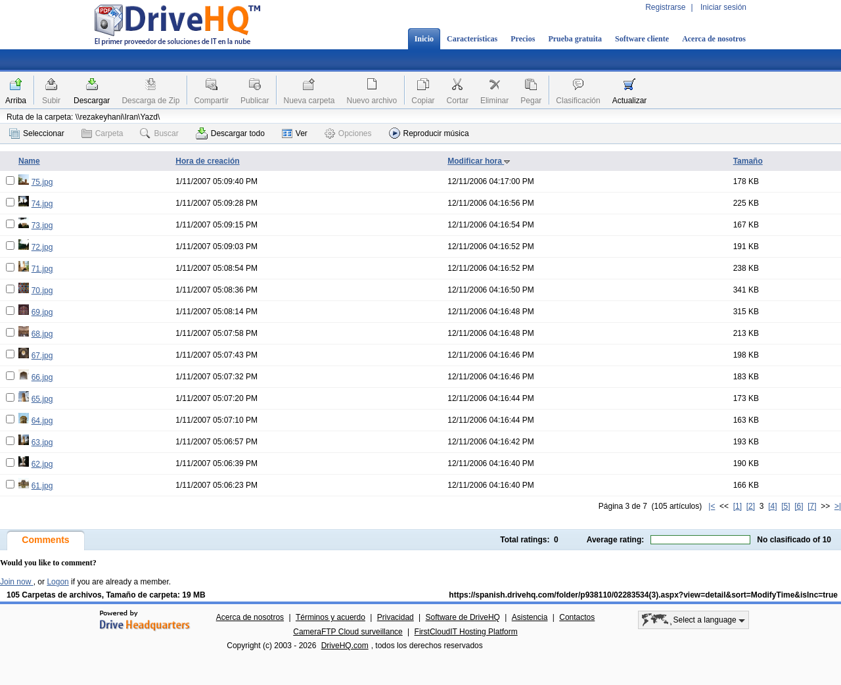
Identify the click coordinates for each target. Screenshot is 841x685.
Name (29, 161)
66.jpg (42, 377)
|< (711, 506)
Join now (17, 581)
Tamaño (748, 161)
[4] (772, 506)
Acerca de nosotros (714, 38)
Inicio (424, 38)
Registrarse (665, 7)
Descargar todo (230, 133)
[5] (785, 506)
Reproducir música (429, 133)
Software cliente (642, 38)
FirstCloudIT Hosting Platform (466, 631)
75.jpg (42, 182)
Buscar (159, 133)
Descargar (92, 100)
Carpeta (102, 133)
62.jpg (42, 464)
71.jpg (42, 268)
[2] (750, 506)
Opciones (348, 133)
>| (837, 506)
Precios (523, 38)
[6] (798, 506)
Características (472, 38)
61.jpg (42, 485)
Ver (294, 133)
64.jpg (42, 420)
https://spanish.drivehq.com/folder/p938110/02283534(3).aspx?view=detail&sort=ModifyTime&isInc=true (643, 595)
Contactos (577, 617)
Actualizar (629, 100)
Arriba (15, 100)
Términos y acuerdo (330, 617)
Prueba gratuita (575, 38)
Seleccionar (36, 133)
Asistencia (530, 617)
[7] (811, 506)
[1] (737, 506)
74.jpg (42, 203)
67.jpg (42, 355)
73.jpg (42, 225)
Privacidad (395, 617)
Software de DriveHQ (463, 617)
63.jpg (42, 442)
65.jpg (42, 399)
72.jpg (42, 247)
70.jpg (42, 290)
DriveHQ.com (345, 645)
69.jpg (42, 312)
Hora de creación (207, 161)
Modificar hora (479, 161)
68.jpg (42, 334)
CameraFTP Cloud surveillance (348, 631)
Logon (57, 581)
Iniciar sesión (723, 7)
